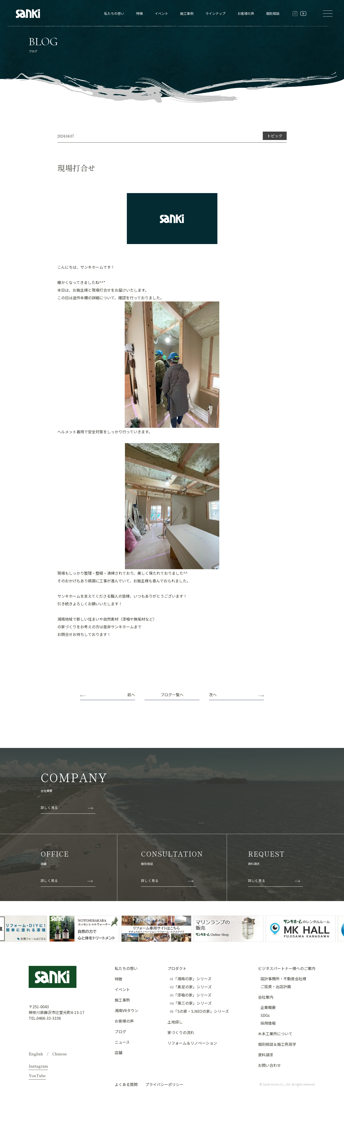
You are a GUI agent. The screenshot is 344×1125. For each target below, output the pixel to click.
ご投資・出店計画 (275, 986)
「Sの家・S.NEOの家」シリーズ (199, 1011)
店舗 (118, 1052)
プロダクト (177, 968)
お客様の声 (245, 13)
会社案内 (265, 997)
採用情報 (268, 1023)
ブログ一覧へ (172, 694)
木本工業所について (275, 1033)
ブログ (120, 1031)
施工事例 (187, 13)
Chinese (59, 1054)
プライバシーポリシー (164, 1084)
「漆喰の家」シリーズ (190, 994)
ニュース (122, 1042)
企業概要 (268, 1007)
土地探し (175, 1021)
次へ (213, 694)
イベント (161, 13)
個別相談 (273, 13)
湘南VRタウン (126, 1010)
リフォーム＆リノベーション (192, 1043)
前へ (131, 694)
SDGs (265, 1015)
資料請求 (265, 1054)
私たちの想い (114, 13)
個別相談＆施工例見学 (277, 1044)
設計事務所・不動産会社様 (283, 978)
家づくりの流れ (180, 1032)
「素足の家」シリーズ (191, 986)
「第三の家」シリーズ (191, 1003)
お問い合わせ (269, 1065)
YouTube (37, 1075)
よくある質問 (126, 1084)
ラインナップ (215, 13)
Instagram (38, 1066)
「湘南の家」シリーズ (190, 978)
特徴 (139, 13)
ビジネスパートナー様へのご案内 (286, 968)
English (36, 1054)
